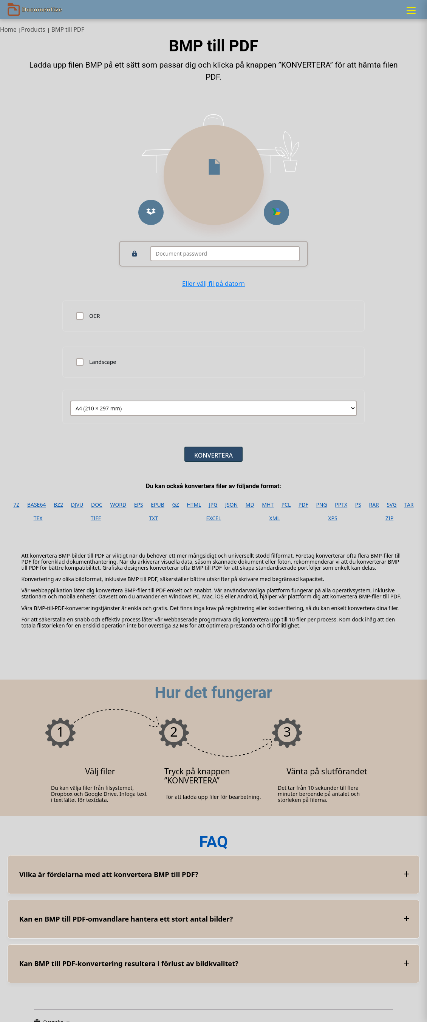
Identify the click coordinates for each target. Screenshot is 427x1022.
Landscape (102, 362)
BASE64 (36, 505)
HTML (194, 505)
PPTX (341, 505)
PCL (286, 505)
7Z (16, 505)
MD (250, 505)
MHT (268, 505)
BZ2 (58, 505)
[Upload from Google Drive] (276, 212)
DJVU (77, 505)
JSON (231, 505)
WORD (118, 505)
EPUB (157, 505)
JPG (213, 505)
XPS (332, 518)
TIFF (96, 518)
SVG (391, 505)
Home (8, 30)
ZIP (389, 518)
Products (33, 30)
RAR (374, 505)
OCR (94, 316)
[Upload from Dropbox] (151, 212)
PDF (303, 505)
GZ (175, 505)
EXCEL (213, 518)
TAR (408, 505)
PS (358, 505)
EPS (138, 505)
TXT (153, 518)
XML (274, 518)
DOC (96, 505)
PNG (321, 505)
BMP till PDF (67, 30)
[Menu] (411, 10)
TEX (38, 518)
